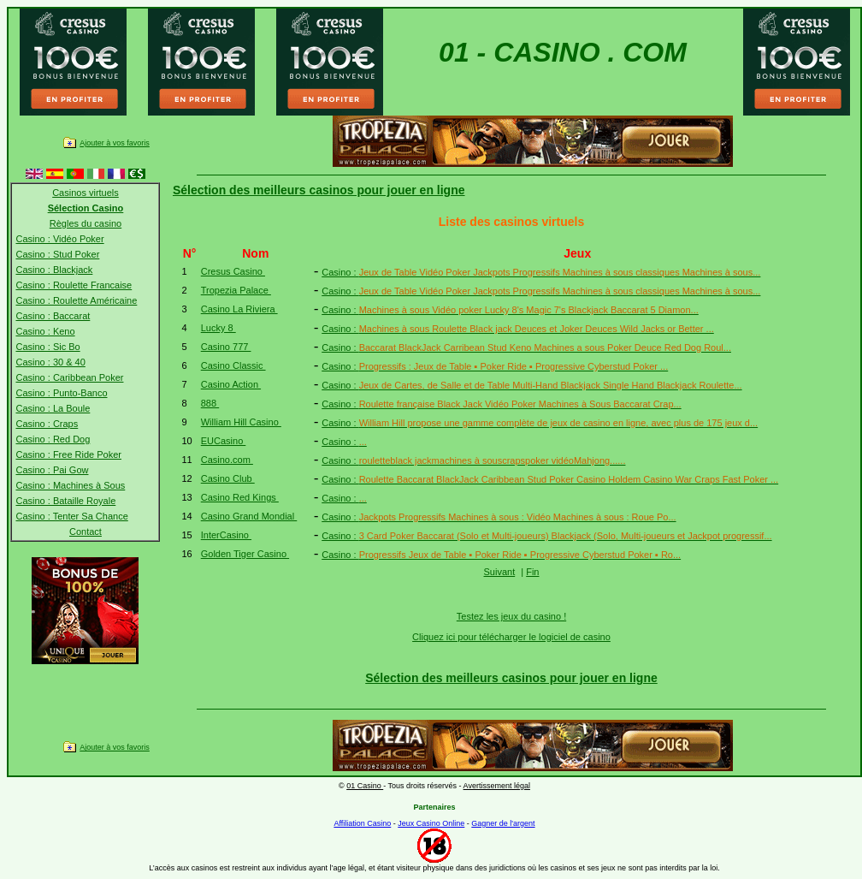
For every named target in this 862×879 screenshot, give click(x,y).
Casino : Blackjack (53, 269)
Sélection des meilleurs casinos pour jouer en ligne (319, 190)
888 (210, 403)
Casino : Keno (44, 331)
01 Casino (364, 785)
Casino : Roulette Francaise (73, 285)
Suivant (500, 572)
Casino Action (231, 384)
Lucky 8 (218, 328)
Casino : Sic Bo (47, 347)
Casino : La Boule (52, 408)
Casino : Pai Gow (51, 470)
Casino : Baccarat (52, 316)
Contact (85, 531)
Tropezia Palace (236, 290)
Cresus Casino (233, 271)
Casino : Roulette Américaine (76, 300)
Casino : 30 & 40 (50, 362)
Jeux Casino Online (431, 823)
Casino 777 (226, 347)
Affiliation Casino (362, 823)
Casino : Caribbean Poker (69, 377)
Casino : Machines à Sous (70, 485)
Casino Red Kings (240, 497)
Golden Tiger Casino (245, 554)
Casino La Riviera (239, 309)
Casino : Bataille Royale (65, 501)
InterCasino (226, 535)
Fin (532, 572)
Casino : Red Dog (52, 439)
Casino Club (228, 478)
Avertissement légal (496, 785)
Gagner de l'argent (502, 823)
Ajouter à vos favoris (115, 143)
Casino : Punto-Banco (61, 393)
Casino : (541, 272)
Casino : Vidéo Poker (59, 239)
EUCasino (223, 441)
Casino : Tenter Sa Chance (71, 516)
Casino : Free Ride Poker (68, 454)
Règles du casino (85, 223)
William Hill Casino (241, 422)
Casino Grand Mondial (249, 516)
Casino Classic (233, 365)
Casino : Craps (46, 424)
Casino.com (227, 459)
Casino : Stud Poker (57, 254)
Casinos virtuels (85, 192)
